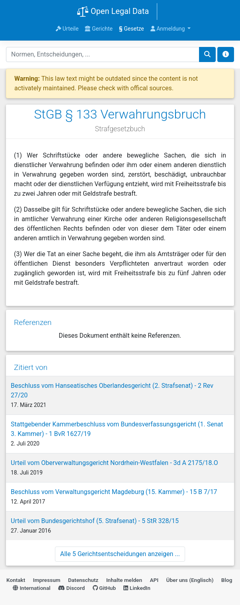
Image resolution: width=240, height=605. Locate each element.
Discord (71, 588)
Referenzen (33, 322)
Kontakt (15, 580)
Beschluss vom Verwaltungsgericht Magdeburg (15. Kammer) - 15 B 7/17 (114, 492)
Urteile (67, 28)
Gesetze (131, 28)
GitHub (104, 588)
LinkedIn (136, 588)
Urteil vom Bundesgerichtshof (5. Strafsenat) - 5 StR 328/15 (95, 521)
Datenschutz (83, 580)
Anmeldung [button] (168, 28)
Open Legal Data (113, 12)
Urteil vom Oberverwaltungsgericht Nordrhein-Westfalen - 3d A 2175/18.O (114, 463)
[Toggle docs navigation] (225, 54)
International (32, 588)
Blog (226, 580)
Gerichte (99, 28)
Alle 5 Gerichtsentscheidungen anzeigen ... (120, 554)
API (154, 580)
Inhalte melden (124, 580)
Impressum (46, 580)
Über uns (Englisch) (190, 580)
